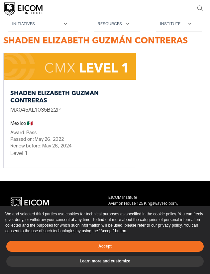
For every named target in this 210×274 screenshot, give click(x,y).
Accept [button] (105, 246)
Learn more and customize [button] (105, 261)
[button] (43, 24)
